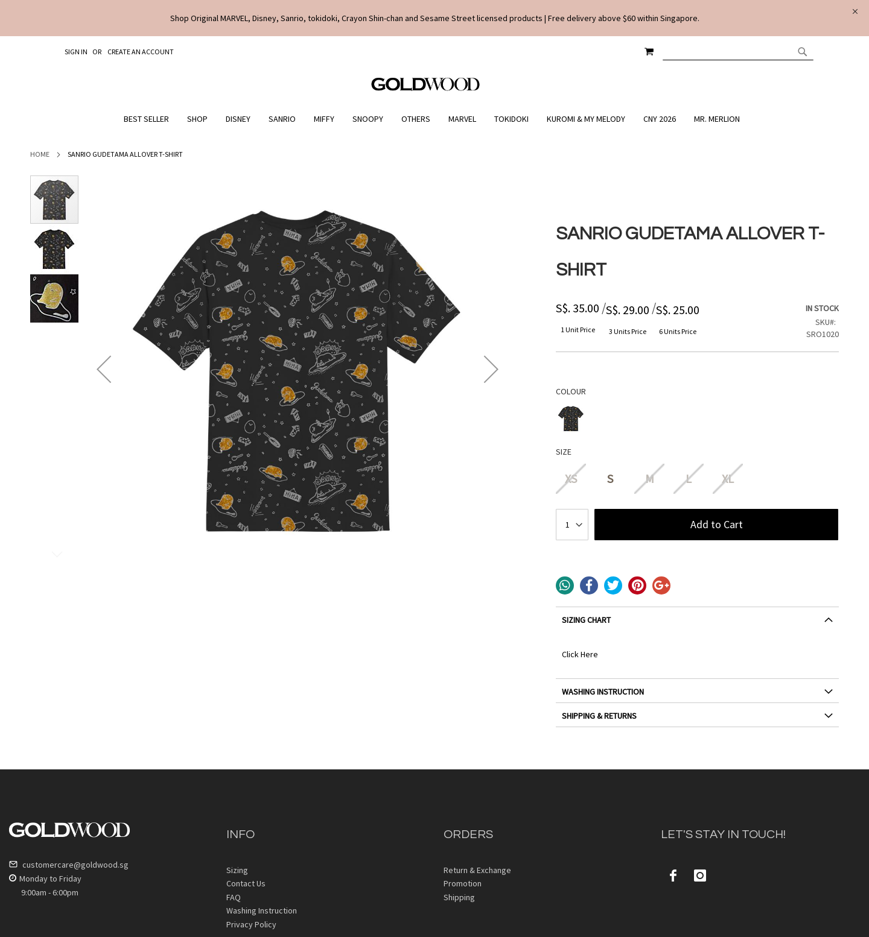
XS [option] (571, 478)
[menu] (434, 119)
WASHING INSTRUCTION (603, 691)
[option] (571, 418)
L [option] (689, 478)
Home (39, 154)
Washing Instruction (261, 910)
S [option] (610, 478)
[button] (104, 369)
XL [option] (728, 478)
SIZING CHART (586, 619)
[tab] (697, 624)
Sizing (237, 870)
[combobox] (738, 51)
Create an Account (140, 51)
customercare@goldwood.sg (69, 864)
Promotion (463, 883)
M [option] (649, 478)
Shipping (459, 897)
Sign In (76, 51)
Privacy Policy (251, 924)
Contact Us (246, 883)
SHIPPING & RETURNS (599, 715)
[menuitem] (149, 119)
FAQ (233, 897)
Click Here (580, 654)
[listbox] (697, 420)
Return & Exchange (477, 870)
